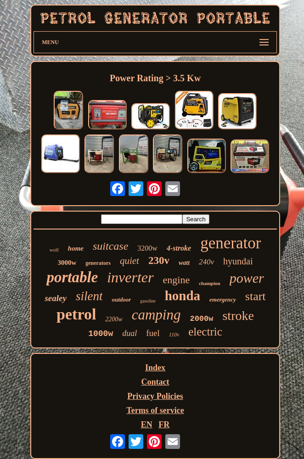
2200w (113, 319)
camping (156, 315)
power (247, 277)
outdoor (121, 299)
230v (158, 260)
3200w (147, 248)
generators (98, 263)
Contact (155, 381)
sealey (55, 298)
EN (146, 424)
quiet (129, 260)
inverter (130, 277)
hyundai (238, 261)
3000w (66, 262)
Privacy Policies (155, 396)
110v (174, 334)
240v (206, 261)
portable (72, 277)
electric (205, 331)
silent (89, 296)
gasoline (147, 300)
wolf (54, 249)
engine (176, 279)
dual (129, 333)
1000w (100, 333)
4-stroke (179, 248)
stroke (237, 315)
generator (230, 243)
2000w (201, 318)
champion (209, 283)
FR (163, 424)
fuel (153, 333)
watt (184, 262)
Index (155, 367)
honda (182, 295)
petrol (76, 314)
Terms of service (155, 410)
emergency (222, 299)
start (255, 296)
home (76, 248)
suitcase (110, 246)
